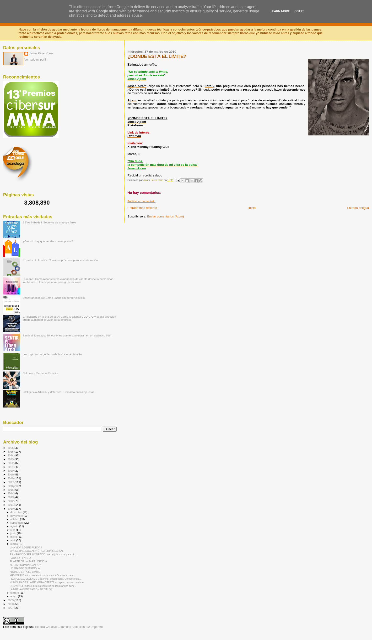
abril (13, 540)
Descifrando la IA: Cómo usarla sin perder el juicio (54, 297)
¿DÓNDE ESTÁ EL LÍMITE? (26, 571)
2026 (10, 447)
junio (14, 533)
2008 (10, 603)
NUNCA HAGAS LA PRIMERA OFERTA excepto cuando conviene (47, 582)
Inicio (251, 208)
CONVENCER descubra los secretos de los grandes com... (43, 585)
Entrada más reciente (142, 208)
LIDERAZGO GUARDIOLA (25, 568)
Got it (299, 11)
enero (14, 596)
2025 (10, 451)
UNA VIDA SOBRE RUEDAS (26, 547)
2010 (10, 508)
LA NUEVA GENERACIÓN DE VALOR (31, 589)
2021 (10, 466)
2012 (10, 500)
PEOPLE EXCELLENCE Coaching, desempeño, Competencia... (45, 578)
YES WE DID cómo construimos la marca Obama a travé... (42, 575)
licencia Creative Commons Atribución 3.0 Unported (69, 627)
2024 (10, 455)
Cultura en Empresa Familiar (40, 373)
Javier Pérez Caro (41, 53)
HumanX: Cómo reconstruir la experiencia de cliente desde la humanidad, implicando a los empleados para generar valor (68, 280)
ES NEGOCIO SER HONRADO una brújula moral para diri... (43, 554)
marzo (15, 543)
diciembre (17, 512)
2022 (10, 463)
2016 (10, 485)
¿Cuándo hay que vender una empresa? (48, 241)
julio (13, 529)
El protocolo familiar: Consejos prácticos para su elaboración (60, 260)
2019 (10, 474)
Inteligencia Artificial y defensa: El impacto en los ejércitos (58, 391)
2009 (10, 600)
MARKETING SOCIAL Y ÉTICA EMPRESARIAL (37, 550)
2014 (10, 493)
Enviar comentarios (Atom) (165, 216)
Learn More (280, 11)
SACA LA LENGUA (20, 558)
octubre (15, 519)
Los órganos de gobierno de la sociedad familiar (52, 354)
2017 (10, 482)
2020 (10, 470)
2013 (10, 497)
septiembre (17, 522)
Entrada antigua (358, 208)
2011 (10, 504)
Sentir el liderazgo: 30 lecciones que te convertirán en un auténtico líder (67, 335)
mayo (14, 536)
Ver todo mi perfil (35, 59)
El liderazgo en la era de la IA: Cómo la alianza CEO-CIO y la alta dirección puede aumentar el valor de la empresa (69, 318)
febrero (15, 592)
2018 (10, 478)
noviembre (17, 515)
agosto (15, 526)
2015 (10, 489)
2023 (10, 459)
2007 (10, 607)
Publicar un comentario (142, 201)
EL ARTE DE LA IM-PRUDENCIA (28, 561)
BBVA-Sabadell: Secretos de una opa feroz (49, 222)
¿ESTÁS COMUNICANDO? (25, 564)
